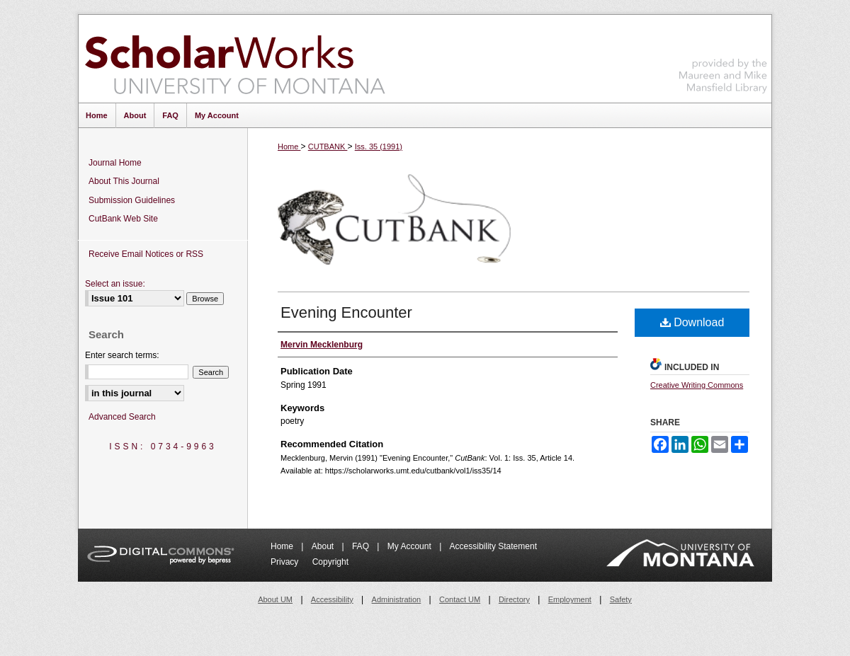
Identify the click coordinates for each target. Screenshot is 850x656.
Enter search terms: (122, 355)
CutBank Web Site (123, 219)
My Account (410, 546)
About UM (275, 599)
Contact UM (459, 599)
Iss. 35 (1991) (378, 146)
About (324, 546)
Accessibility (332, 599)
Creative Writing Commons (696, 385)
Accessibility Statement (493, 546)
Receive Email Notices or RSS (146, 254)
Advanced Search (122, 417)
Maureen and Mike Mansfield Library (723, 56)
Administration (396, 599)
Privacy (286, 562)
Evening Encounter (346, 312)
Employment (569, 599)
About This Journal (124, 181)
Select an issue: (115, 284)
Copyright (330, 562)
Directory (514, 599)
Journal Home (115, 163)
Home (289, 146)
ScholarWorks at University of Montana (235, 59)
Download (692, 322)
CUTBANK (328, 146)
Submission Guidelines (132, 200)
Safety (621, 599)
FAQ (361, 546)
